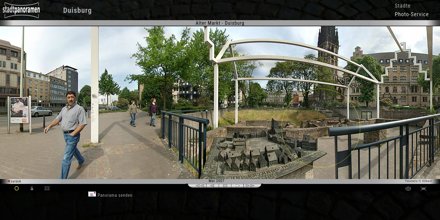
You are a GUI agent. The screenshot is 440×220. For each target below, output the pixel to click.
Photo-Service (412, 14)
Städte (403, 5)
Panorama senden (110, 195)
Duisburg (77, 10)
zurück (14, 181)
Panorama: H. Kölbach (418, 181)
